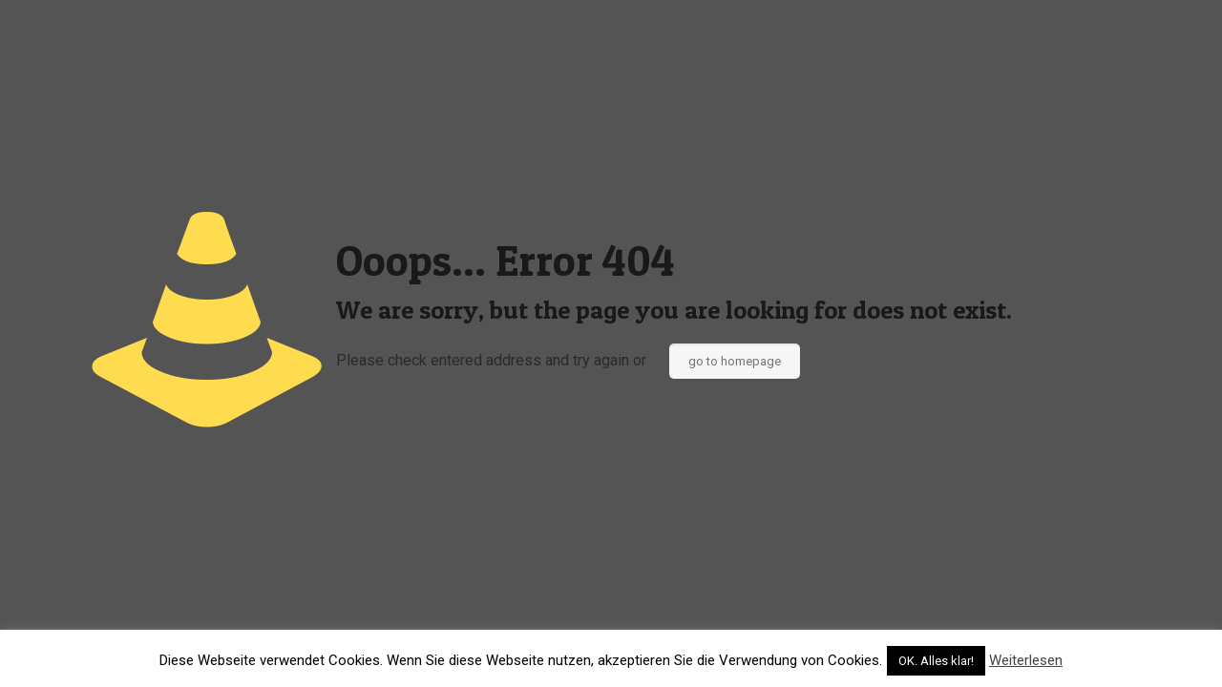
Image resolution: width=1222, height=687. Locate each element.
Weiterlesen (1026, 660)
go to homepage (734, 361)
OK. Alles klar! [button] (936, 661)
